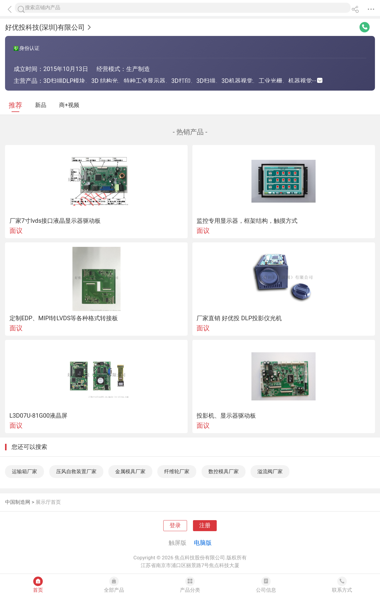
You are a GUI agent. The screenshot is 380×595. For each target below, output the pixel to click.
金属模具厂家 (130, 471)
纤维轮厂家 (176, 471)
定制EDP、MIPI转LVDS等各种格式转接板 (64, 318)
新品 (40, 105)
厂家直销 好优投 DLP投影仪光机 (239, 318)
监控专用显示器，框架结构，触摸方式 (247, 221)
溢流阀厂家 (270, 471)
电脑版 (203, 542)
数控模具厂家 (223, 471)
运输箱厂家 (24, 471)
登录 (175, 525)
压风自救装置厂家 (76, 471)
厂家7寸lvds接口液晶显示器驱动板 (55, 221)
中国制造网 (17, 502)
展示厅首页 (48, 502)
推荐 (15, 105)
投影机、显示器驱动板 (226, 416)
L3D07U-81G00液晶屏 (39, 416)
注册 (204, 525)
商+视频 (69, 105)
